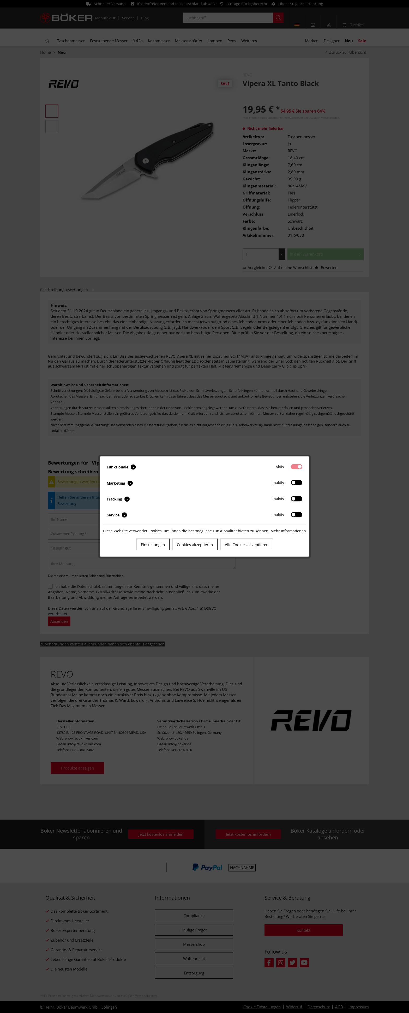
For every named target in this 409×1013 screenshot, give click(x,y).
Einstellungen (153, 544)
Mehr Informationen (288, 530)
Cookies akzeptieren (195, 544)
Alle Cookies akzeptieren (246, 544)
